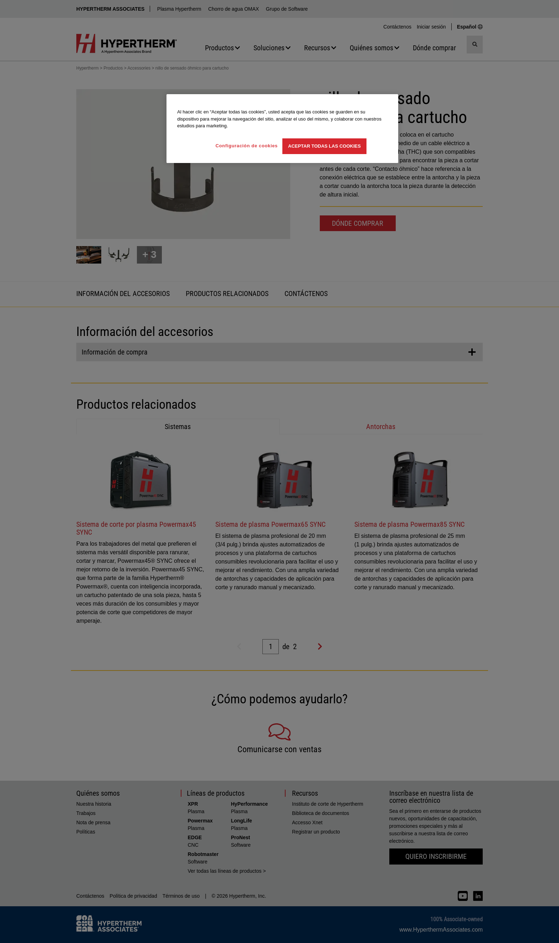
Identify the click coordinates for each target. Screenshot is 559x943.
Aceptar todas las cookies (324, 146)
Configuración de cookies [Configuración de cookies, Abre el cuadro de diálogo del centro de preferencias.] (246, 145)
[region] (282, 128)
